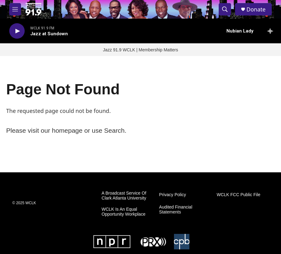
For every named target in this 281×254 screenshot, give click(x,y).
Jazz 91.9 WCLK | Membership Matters (140, 49)
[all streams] (272, 31)
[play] (17, 31)
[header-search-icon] (225, 9)
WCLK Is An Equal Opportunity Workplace (123, 212)
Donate (256, 9)
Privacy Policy (172, 194)
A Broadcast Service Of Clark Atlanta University (123, 195)
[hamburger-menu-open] (15, 9)
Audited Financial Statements (175, 209)
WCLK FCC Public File (238, 194)
